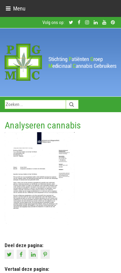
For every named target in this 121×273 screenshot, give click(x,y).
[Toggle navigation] (15, 8)
